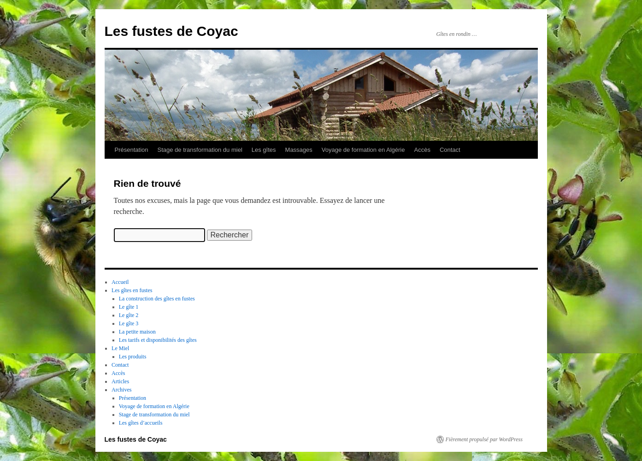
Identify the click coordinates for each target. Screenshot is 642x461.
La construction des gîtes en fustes (157, 298)
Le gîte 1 (129, 307)
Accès (422, 149)
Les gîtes (264, 149)
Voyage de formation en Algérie (363, 149)
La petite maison (137, 331)
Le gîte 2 (129, 315)
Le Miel (120, 348)
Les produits (133, 356)
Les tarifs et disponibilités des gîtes (158, 340)
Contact (450, 149)
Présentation (131, 149)
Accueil (120, 282)
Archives (121, 389)
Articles (120, 381)
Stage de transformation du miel (200, 149)
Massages (298, 149)
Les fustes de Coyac (171, 31)
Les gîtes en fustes (132, 290)
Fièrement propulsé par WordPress (484, 439)
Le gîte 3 (129, 323)
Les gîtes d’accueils (141, 423)
